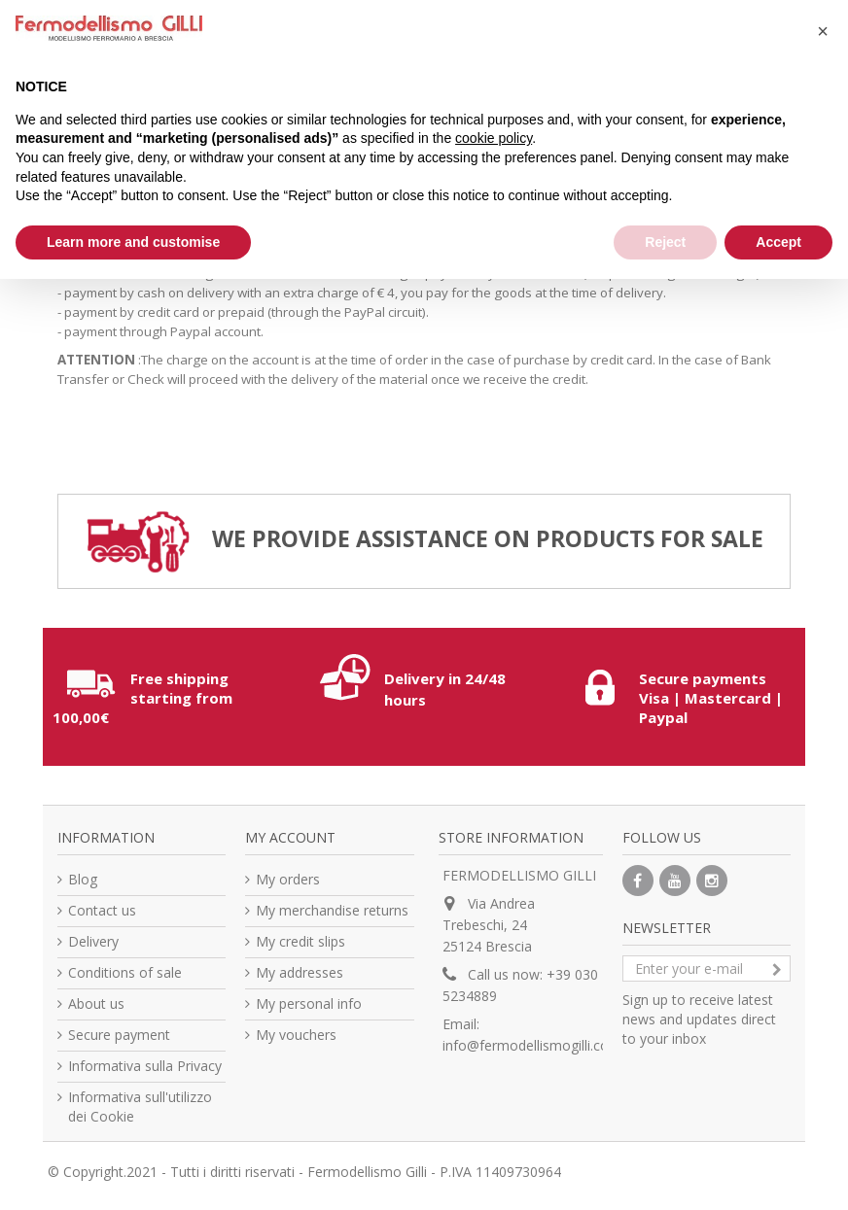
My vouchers (296, 1034)
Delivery (93, 941)
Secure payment (119, 1034)
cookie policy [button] (493, 138)
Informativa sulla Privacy (145, 1065)
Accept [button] (778, 242)
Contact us (102, 910)
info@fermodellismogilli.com (531, 1045)
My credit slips (300, 941)
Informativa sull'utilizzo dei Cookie (140, 1106)
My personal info (309, 1003)
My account (290, 837)
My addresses (299, 972)
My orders (288, 879)
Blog (82, 879)
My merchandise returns (332, 910)
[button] (822, 31)
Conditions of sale (125, 972)
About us (96, 1003)
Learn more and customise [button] (133, 242)
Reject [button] (665, 242)
